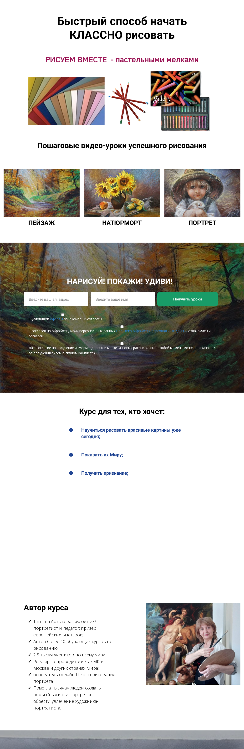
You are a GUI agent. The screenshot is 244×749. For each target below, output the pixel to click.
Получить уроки (187, 299)
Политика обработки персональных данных (151, 331)
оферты (56, 319)
